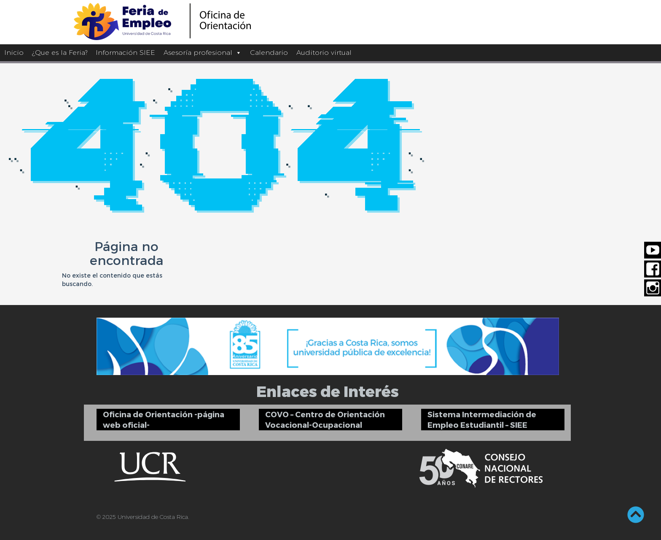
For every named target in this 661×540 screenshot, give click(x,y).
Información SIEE (125, 53)
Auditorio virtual (324, 53)
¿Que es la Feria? (59, 53)
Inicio (14, 53)
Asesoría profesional (203, 53)
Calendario (269, 53)
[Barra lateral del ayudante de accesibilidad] (651, 10)
